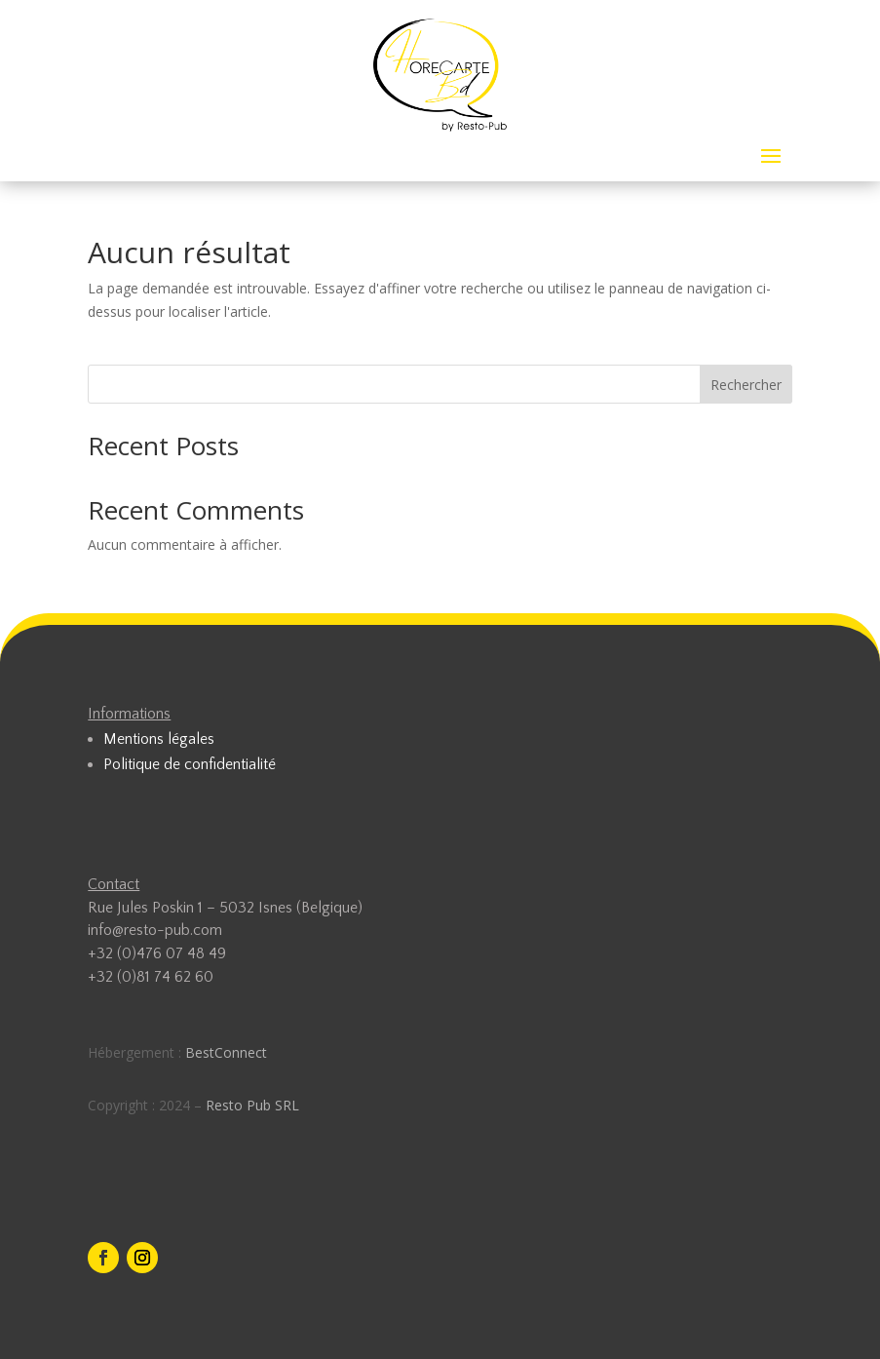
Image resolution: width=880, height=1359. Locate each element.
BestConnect (226, 1052)
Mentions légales (158, 739)
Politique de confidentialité (189, 764)
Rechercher (746, 384)
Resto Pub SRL (252, 1105)
